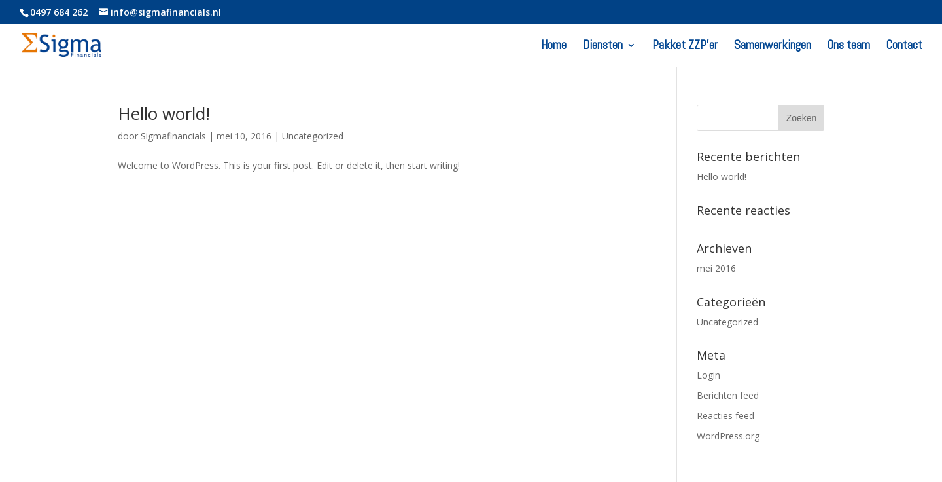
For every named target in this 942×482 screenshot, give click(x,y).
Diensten (603, 47)
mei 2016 (716, 268)
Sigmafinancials (173, 136)
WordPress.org (728, 436)
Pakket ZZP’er (685, 47)
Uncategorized (312, 136)
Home (554, 47)
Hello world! (164, 113)
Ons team (849, 47)
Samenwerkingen (772, 47)
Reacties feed (725, 415)
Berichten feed (728, 395)
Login (708, 375)
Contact (904, 47)
